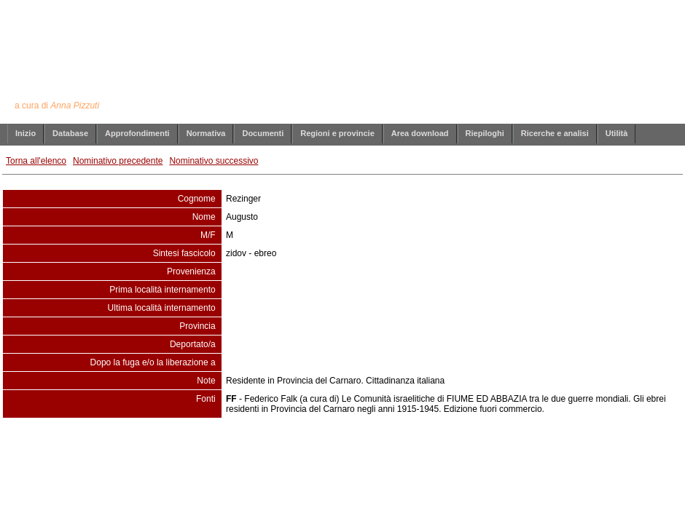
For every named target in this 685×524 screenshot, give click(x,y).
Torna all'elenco (36, 161)
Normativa (206, 133)
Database (70, 133)
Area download (420, 133)
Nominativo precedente (118, 161)
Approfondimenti (137, 133)
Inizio (25, 133)
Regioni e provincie (337, 133)
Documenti (262, 133)
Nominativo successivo (213, 161)
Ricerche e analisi (555, 133)
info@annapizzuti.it (371, 447)
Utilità (617, 133)
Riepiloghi (485, 133)
